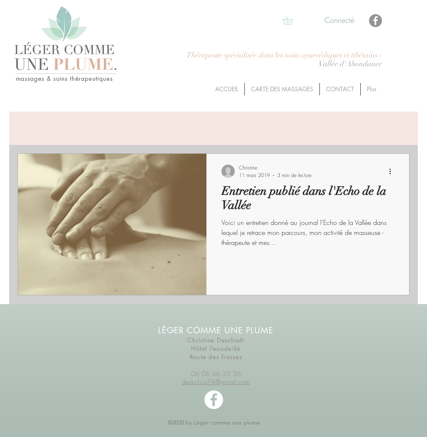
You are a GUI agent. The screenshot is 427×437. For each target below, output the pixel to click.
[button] (292, 20)
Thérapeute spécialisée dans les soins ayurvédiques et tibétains (282, 55)
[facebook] (213, 399)
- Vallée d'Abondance (350, 59)
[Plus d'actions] (393, 171)
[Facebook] (375, 20)
